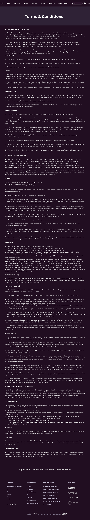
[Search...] (76, 3)
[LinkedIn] (15, 504)
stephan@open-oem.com (39, 382)
